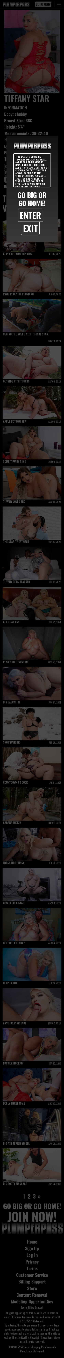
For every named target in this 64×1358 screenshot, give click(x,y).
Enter (30, 215)
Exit (30, 228)
